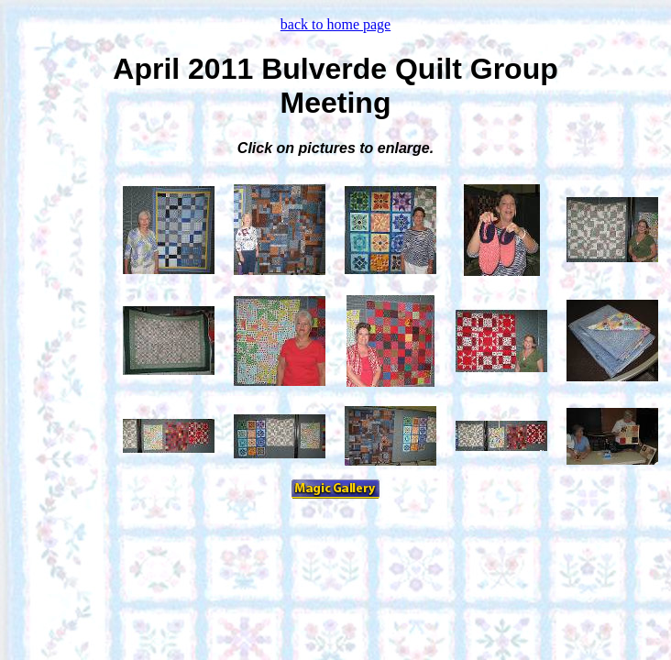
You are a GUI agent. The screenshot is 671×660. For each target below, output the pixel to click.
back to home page (335, 24)
